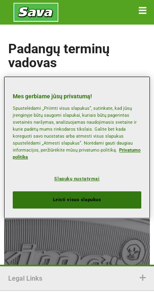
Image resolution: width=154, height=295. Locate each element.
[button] (142, 10)
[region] (77, 147)
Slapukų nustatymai (76, 179)
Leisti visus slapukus (77, 199)
